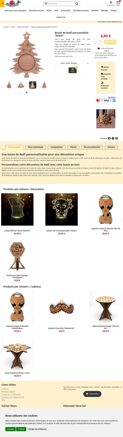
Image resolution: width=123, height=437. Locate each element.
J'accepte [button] (10, 429)
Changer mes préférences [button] (37, 429)
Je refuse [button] (21, 429)
